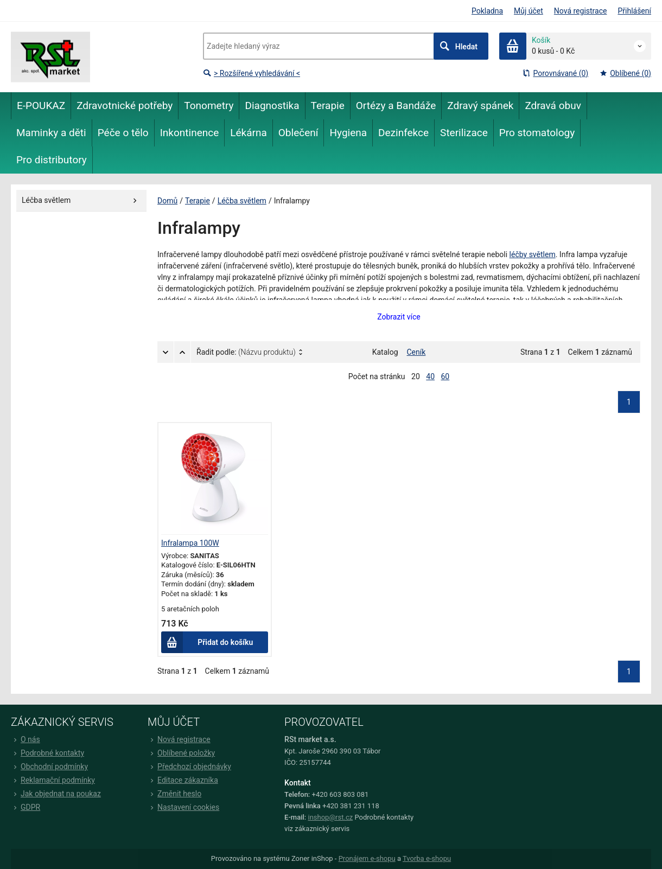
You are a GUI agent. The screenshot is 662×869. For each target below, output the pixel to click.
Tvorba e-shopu (427, 858)
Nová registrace (580, 11)
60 (445, 376)
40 (430, 376)
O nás (25, 739)
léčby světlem (533, 254)
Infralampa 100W (190, 543)
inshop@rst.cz (330, 817)
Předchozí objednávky (189, 766)
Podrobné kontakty (47, 753)
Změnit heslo (174, 793)
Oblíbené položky (181, 753)
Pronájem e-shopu (367, 858)
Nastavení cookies (183, 807)
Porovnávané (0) (555, 73)
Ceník (416, 352)
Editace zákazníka (183, 780)
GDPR (25, 807)
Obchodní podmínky (49, 766)
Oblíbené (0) (625, 73)
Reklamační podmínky (53, 780)
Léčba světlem (242, 200)
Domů (167, 200)
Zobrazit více (399, 316)
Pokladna (487, 11)
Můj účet (528, 11)
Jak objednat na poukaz (56, 793)
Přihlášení (634, 11)
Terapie (197, 200)
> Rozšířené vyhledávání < (251, 73)
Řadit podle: (246, 352)
